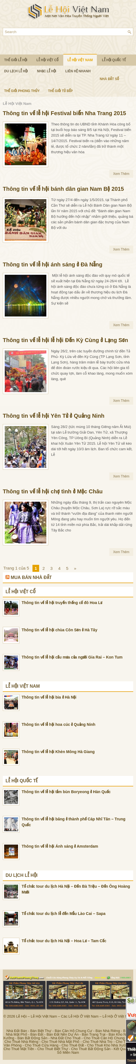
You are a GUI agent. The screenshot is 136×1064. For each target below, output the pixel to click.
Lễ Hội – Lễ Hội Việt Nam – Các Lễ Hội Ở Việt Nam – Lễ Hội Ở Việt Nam (74, 1016)
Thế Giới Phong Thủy (22, 91)
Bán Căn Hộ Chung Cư (73, 1031)
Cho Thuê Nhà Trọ (97, 1042)
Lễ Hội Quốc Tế (113, 60)
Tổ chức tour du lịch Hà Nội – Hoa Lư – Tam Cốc (64, 941)
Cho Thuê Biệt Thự (52, 1049)
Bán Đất (36, 1034)
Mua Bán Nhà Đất (31, 577)
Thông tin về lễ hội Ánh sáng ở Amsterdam (60, 846)
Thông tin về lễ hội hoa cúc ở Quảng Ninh (58, 724)
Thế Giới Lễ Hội (15, 60)
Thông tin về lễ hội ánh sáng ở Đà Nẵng (52, 264)
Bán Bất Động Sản (32, 1038)
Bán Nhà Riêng (107, 1031)
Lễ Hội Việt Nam (80, 60)
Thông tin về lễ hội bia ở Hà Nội (49, 697)
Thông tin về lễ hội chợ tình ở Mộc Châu (53, 491)
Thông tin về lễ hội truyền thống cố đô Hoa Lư (62, 602)
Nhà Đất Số (109, 79)
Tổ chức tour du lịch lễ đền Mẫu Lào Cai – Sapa (63, 913)
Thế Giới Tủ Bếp (60, 91)
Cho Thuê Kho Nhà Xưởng (108, 1045)
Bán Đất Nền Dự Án (63, 1034)
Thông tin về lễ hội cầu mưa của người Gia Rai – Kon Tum (72, 657)
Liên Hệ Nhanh (77, 71)
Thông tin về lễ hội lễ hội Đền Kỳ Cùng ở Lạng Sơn (65, 340)
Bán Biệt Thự (40, 1031)
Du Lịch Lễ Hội (16, 71)
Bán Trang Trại (93, 1034)
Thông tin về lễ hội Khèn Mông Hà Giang (58, 751)
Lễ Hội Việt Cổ (47, 60)
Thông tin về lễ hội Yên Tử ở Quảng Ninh (53, 416)
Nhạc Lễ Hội (46, 71)
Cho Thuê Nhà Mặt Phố (61, 1042)
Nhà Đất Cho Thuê (65, 1038)
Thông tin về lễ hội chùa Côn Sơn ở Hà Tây (59, 630)
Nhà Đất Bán (16, 1031)
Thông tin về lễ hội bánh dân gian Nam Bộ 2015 (63, 189)
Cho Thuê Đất (73, 1045)
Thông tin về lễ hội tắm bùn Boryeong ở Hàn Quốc (66, 792)
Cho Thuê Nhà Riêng (21, 1042)
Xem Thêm (121, 174)
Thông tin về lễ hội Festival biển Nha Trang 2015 (64, 113)
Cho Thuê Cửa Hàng (41, 1045)
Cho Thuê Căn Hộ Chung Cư (107, 1038)
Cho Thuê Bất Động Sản (90, 1049)
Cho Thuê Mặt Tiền (19, 1049)
